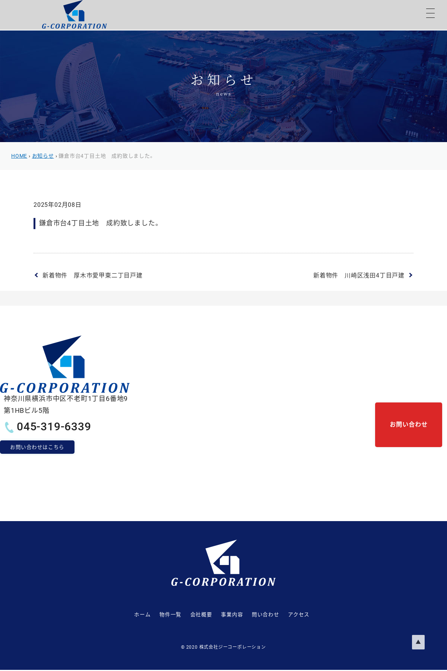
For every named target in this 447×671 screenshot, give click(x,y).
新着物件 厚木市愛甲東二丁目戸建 (92, 275)
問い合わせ (273, 614)
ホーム (120, 614)
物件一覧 (155, 614)
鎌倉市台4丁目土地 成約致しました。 (100, 223)
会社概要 (194, 614)
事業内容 (232, 614)
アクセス (314, 614)
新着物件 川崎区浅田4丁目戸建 (359, 275)
